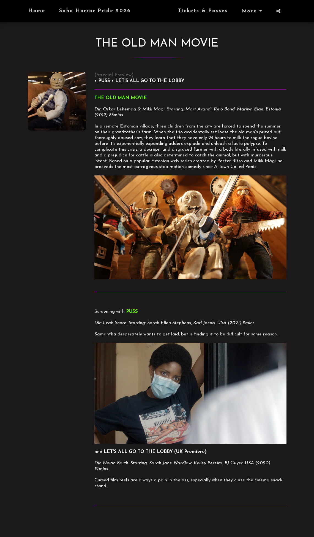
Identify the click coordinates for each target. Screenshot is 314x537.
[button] (289, 11)
